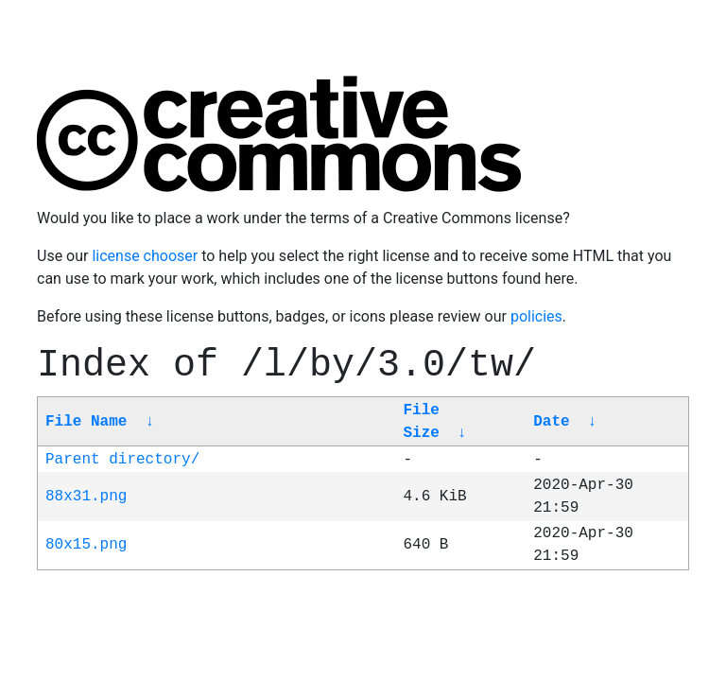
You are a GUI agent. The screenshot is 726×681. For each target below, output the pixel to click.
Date (551, 421)
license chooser (145, 256)
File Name (86, 421)
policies (536, 316)
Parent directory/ (122, 459)
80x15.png (86, 544)
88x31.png (86, 496)
